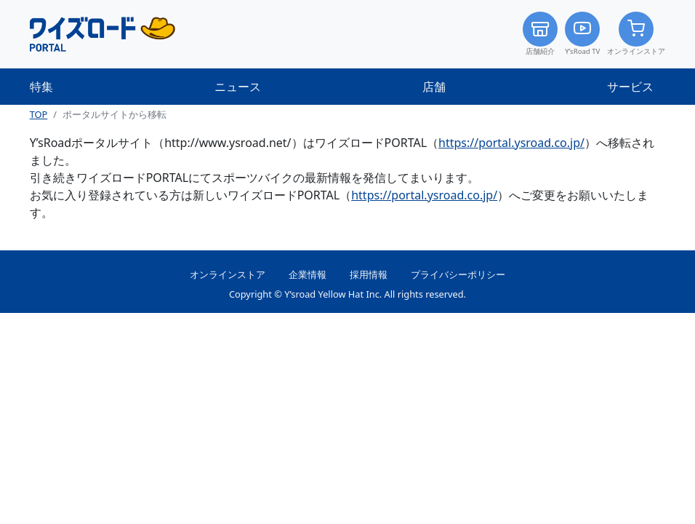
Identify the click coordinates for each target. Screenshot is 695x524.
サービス (630, 87)
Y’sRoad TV (582, 34)
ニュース (237, 87)
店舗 (434, 87)
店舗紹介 (540, 34)
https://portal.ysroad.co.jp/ (511, 143)
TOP (39, 114)
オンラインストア (636, 34)
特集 (41, 87)
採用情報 (368, 274)
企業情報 (307, 274)
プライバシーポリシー (458, 274)
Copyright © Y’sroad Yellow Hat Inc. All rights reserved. (347, 294)
